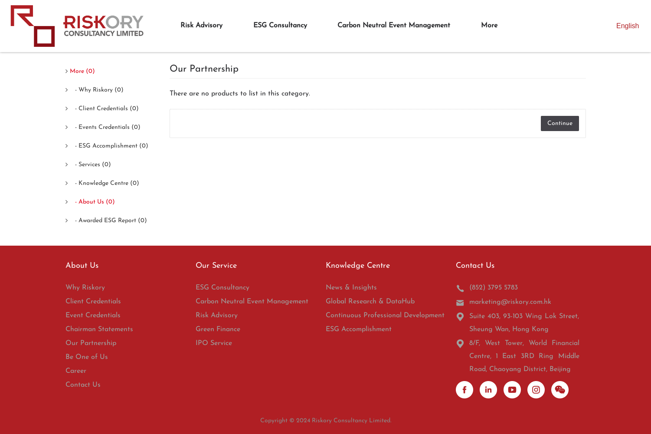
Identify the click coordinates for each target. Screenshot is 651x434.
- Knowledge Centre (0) (104, 183)
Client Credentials (93, 301)
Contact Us (83, 384)
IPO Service (214, 343)
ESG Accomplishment (359, 329)
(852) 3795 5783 (487, 288)
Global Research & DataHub (370, 301)
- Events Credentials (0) (105, 127)
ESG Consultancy (222, 287)
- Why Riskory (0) (97, 90)
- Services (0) (90, 164)
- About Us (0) (92, 202)
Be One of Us (86, 357)
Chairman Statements (99, 329)
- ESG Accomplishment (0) (109, 146)
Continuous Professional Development (385, 315)
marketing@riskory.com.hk (503, 302)
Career (75, 371)
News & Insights (351, 287)
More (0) (82, 71)
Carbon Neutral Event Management (252, 301)
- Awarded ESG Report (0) (108, 220)
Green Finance (218, 329)
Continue (559, 123)
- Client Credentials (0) (104, 108)
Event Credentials (93, 315)
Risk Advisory (217, 315)
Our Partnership (90, 343)
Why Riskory (85, 287)
